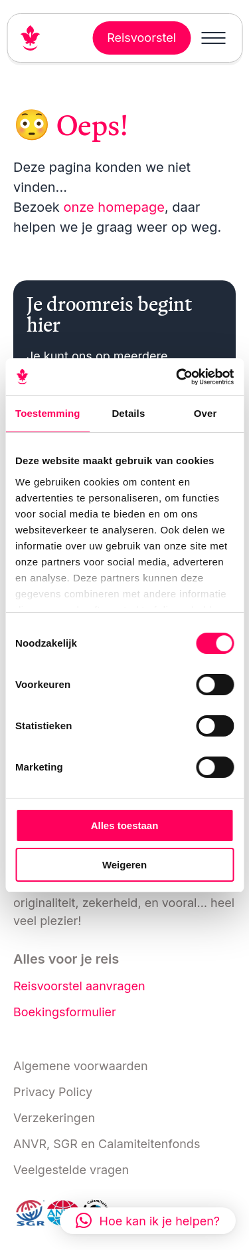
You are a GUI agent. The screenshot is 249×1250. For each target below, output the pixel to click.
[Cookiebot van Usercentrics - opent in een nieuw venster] (177, 377)
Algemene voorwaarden (80, 1066)
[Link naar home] (36, 38)
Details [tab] (128, 413)
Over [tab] (205, 413)
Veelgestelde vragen (71, 1170)
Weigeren (124, 864)
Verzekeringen (54, 1118)
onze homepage (113, 207)
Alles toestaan (125, 825)
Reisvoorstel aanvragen (79, 986)
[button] (148, 1220)
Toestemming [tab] (47, 413)
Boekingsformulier (64, 1012)
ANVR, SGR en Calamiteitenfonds (106, 1144)
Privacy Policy (52, 1092)
